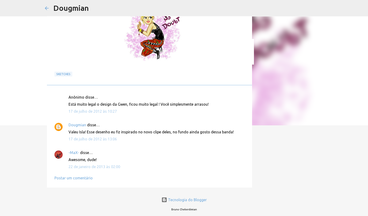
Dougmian (71, 8)
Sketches (63, 74)
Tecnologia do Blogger (184, 200)
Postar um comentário (73, 178)
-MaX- (74, 152)
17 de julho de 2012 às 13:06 (93, 139)
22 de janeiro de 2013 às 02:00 (94, 167)
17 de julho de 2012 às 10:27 (93, 111)
